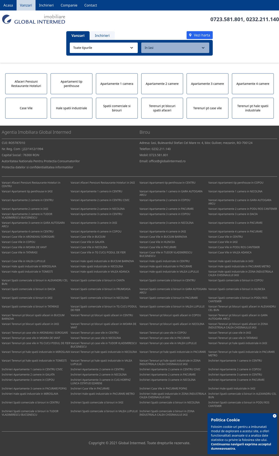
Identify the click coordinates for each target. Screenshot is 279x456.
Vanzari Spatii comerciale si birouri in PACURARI (169, 298)
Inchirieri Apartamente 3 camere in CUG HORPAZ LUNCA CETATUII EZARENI (101, 381)
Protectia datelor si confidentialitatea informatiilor (37, 167)
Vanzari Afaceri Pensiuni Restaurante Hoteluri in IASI (103, 182)
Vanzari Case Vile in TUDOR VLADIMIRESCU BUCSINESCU (166, 254)
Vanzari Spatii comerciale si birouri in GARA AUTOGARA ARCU (173, 290)
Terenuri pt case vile (207, 108)
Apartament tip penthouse (71, 83)
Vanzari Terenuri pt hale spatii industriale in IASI (237, 343)
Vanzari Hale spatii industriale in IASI (230, 261)
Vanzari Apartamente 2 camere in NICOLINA (98, 209)
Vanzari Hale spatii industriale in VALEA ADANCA (100, 271)
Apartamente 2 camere (162, 84)
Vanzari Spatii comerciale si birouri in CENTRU (167, 280)
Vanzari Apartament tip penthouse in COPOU (236, 182)
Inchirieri (46, 5)
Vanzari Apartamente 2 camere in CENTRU (27, 200)
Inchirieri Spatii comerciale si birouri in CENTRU (31, 402)
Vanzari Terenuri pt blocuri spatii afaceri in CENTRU (102, 315)
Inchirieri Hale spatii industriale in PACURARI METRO (103, 394)
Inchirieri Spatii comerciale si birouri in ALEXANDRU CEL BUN (242, 395)
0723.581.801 (226, 19)
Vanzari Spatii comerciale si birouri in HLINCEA (236, 289)
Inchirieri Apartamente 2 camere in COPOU (234, 369)
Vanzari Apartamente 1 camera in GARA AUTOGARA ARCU (171, 193)
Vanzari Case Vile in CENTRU (225, 237)
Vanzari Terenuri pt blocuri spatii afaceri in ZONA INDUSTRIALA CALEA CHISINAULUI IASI (238, 325)
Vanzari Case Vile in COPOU (18, 242)
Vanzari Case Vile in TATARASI (19, 252)
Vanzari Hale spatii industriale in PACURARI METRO (239, 266)
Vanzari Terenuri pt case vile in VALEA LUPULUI (168, 343)
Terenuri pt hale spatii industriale (253, 108)
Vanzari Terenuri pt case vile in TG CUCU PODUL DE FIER (36, 343)
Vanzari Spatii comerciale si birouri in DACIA (28, 289)
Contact (90, 5)
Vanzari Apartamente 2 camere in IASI (25, 209)
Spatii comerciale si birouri (116, 108)
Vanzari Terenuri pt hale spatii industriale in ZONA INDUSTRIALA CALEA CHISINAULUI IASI (170, 362)
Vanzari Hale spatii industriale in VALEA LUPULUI (169, 271)
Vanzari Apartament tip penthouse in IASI (27, 191)
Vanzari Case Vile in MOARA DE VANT (24, 247)
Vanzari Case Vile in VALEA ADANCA (230, 252)
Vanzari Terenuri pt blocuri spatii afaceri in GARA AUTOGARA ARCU (238, 317)
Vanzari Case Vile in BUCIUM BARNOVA (163, 237)
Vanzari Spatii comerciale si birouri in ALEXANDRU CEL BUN (35, 282)
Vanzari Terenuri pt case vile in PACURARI (165, 338)
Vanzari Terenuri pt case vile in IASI (229, 333)
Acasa (8, 5)
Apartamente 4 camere (252, 84)
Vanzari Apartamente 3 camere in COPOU (165, 214)
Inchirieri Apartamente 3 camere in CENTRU (235, 374)
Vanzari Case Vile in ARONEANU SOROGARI (28, 237)
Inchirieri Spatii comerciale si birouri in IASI (97, 402)
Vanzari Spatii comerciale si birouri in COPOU (235, 280)
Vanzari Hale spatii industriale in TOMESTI (27, 271)
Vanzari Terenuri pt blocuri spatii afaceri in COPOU (170, 315)
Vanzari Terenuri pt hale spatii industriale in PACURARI (173, 352)
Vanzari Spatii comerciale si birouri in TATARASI (30, 306)
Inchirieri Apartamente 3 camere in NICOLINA (168, 380)
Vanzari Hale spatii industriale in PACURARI (166, 266)
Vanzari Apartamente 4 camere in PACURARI (235, 231)
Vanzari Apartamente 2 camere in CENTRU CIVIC (100, 200)
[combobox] (104, 48)
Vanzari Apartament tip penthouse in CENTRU (168, 182)
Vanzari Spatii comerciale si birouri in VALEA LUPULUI (172, 306)
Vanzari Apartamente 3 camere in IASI (94, 223)
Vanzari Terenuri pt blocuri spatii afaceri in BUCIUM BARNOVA (33, 317)
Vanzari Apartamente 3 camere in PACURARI (235, 223)
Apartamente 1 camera (116, 84)
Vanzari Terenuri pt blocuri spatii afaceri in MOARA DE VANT (103, 325)
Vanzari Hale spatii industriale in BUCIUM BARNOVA (102, 261)
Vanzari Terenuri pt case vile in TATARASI (232, 338)
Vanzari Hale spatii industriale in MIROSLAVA (29, 266)
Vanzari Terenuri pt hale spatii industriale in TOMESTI (34, 360)
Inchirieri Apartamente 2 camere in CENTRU (97, 369)
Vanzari (26, 5)
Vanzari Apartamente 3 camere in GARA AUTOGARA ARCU (33, 224)
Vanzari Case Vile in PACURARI (158, 247)
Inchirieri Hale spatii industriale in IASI (231, 388)
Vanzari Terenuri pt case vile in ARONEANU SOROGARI (35, 333)
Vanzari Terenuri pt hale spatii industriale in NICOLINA (104, 352)
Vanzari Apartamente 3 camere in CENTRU (96, 214)
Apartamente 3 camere (207, 84)
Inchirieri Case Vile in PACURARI (90, 388)
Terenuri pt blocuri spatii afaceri (162, 108)
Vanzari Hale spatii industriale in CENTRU (165, 261)
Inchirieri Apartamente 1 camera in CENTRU (235, 360)
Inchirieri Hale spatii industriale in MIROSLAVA (30, 394)
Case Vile (26, 108)
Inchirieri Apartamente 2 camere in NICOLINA (99, 374)
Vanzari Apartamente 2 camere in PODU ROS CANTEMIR (242, 209)
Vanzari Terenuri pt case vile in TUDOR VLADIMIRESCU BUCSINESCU (104, 344)
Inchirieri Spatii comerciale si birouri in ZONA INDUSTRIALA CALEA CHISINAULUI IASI (167, 413)
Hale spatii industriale (71, 108)
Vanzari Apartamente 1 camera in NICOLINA (235, 191)
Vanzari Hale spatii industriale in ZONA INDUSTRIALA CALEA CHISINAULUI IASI (240, 273)
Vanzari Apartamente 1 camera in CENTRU (96, 191)
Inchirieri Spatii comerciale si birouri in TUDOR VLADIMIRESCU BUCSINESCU (30, 413)
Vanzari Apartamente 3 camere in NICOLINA (167, 223)
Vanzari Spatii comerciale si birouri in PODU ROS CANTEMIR (237, 299)
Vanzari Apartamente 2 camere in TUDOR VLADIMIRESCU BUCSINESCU (27, 215)
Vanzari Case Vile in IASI (223, 242)
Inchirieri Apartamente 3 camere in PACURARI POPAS (34, 388)
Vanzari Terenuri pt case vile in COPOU (163, 333)
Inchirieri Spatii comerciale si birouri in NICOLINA (170, 402)
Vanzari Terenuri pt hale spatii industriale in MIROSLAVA (36, 352)
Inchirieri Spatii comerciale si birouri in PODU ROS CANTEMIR (238, 404)
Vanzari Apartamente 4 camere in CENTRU (27, 231)
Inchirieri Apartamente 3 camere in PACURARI (236, 380)
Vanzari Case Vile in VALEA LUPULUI (23, 261)
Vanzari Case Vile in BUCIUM (88, 237)
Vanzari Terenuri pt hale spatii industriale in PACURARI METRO (241, 353)
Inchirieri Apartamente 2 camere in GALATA (28, 374)
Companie (69, 5)
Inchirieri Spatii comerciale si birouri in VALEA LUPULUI (104, 411)
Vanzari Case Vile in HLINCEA (157, 242)
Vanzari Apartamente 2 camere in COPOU (165, 200)
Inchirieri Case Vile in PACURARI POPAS (163, 388)
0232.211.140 (262, 19)
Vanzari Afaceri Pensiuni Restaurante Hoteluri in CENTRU (31, 184)
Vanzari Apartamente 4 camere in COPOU (96, 231)
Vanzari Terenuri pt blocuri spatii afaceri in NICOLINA (172, 324)
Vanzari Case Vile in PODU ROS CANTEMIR (234, 247)
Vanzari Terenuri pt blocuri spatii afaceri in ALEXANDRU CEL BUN (242, 308)
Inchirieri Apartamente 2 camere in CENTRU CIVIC (170, 369)
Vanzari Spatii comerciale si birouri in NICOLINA (100, 298)
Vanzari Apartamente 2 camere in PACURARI (167, 209)
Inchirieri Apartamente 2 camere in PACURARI (168, 374)
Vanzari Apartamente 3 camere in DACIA (233, 214)
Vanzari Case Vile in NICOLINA (89, 247)
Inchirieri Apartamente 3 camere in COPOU (28, 380)
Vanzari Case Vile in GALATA (87, 242)
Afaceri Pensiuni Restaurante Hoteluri (26, 83)
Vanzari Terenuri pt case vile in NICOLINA (96, 338)
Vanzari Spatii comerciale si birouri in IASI (27, 298)
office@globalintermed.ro (167, 161)
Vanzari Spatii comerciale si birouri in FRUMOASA (100, 289)
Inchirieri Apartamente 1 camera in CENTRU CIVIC (32, 369)
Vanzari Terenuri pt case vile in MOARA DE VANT (31, 338)
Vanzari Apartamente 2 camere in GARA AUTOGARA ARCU (239, 201)
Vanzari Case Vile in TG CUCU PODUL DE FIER (98, 252)
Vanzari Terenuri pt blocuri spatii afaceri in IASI (30, 324)
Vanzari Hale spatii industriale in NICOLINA (97, 266)
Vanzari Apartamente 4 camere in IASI (163, 231)
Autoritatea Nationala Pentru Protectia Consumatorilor (41, 161)
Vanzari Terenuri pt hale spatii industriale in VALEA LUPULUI (101, 362)
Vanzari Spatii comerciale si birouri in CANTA (98, 280)
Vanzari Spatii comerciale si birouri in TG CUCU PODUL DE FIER (104, 308)
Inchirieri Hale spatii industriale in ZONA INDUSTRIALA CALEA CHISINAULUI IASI (173, 395)
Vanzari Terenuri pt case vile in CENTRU (95, 333)
